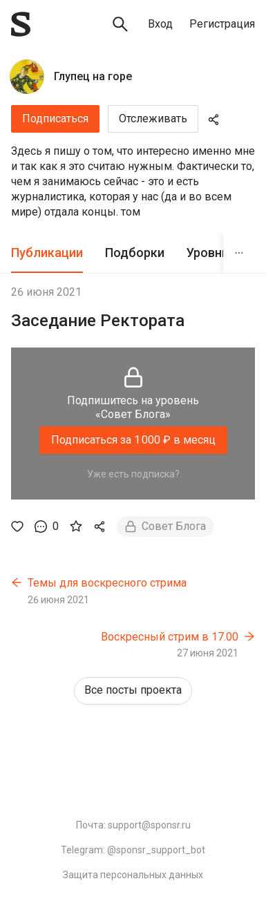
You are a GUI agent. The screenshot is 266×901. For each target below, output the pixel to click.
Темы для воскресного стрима (107, 582)
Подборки (134, 252)
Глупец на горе (93, 76)
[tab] (47, 253)
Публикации (47, 252)
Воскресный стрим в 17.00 (169, 636)
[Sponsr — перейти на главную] (20, 24)
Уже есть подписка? (133, 474)
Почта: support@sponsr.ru (133, 825)
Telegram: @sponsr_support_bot (133, 849)
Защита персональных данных (133, 874)
